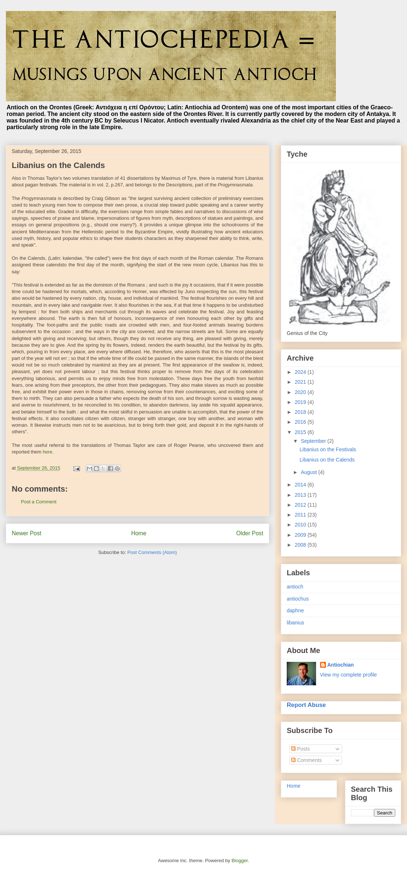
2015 (301, 432)
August (309, 472)
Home (139, 533)
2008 (301, 545)
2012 (301, 505)
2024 (301, 372)
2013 (301, 495)
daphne (295, 610)
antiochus (298, 599)
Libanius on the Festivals (328, 449)
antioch (295, 587)
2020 (301, 392)
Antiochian (340, 665)
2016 (301, 422)
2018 (301, 412)
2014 (301, 485)
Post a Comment (38, 501)
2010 (301, 525)
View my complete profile (348, 675)
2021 (301, 382)
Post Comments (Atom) (152, 552)
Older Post (249, 533)
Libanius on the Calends (327, 460)
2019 (301, 402)
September (314, 441)
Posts (300, 749)
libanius (295, 623)
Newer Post (26, 533)
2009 (301, 535)
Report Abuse (306, 704)
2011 (301, 515)
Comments (306, 760)
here (47, 452)
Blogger (239, 860)
